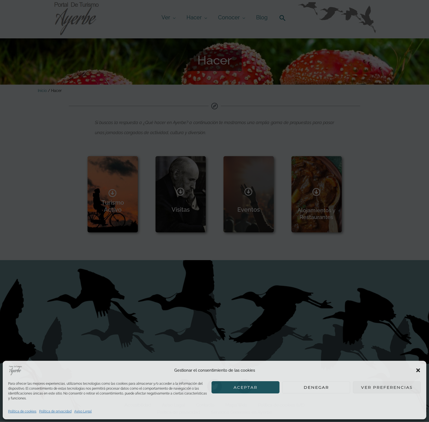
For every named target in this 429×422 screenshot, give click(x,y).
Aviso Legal (83, 411)
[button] (418, 370)
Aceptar (245, 387)
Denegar (316, 387)
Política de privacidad (55, 411)
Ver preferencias (387, 387)
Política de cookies (22, 411)
